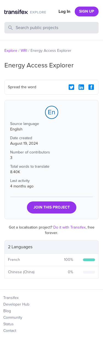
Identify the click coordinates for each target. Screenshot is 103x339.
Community (12, 317)
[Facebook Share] (91, 87)
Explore (10, 50)
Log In (64, 11)
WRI (24, 50)
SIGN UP (86, 11)
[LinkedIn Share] (81, 87)
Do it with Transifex (69, 227)
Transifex (11, 297)
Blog (7, 311)
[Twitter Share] (71, 87)
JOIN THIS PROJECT (52, 207)
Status (8, 324)
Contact (9, 330)
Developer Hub (16, 304)
